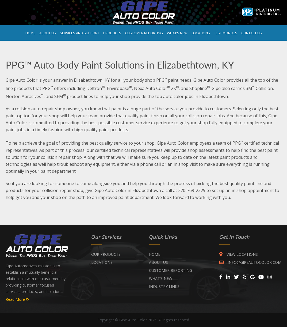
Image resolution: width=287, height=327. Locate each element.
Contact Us (251, 33)
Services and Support (79, 33)
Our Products (106, 254)
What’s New (177, 33)
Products (112, 33)
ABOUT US (158, 262)
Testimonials (225, 33)
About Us (47, 33)
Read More (17, 299)
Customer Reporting (144, 33)
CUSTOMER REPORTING (170, 270)
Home (30, 33)
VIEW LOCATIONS (238, 254)
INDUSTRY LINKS (164, 286)
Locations (201, 33)
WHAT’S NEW (160, 278)
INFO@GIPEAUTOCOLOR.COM (250, 262)
